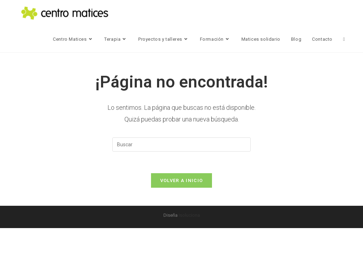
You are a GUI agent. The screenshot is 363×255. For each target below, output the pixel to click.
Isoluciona (189, 215)
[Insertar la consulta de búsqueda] (181, 144)
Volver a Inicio (181, 180)
